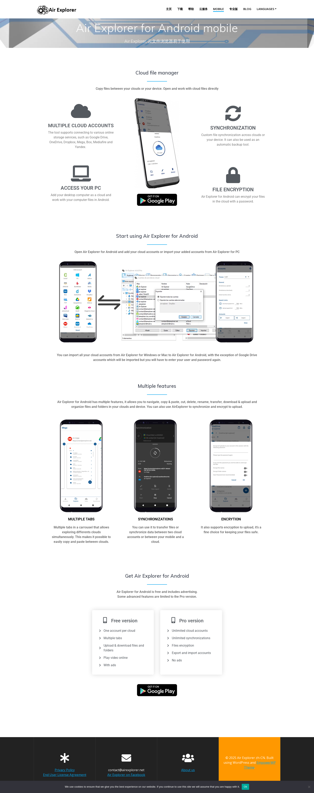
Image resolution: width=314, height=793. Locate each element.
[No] (309, 787)
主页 (169, 9)
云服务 (203, 9)
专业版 (233, 9)
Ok (245, 786)
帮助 (191, 9)
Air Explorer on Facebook (126, 775)
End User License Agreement (64, 775)
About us (188, 770)
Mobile (218, 9)
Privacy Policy (65, 770)
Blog (247, 9)
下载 (180, 9)
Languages (265, 9)
